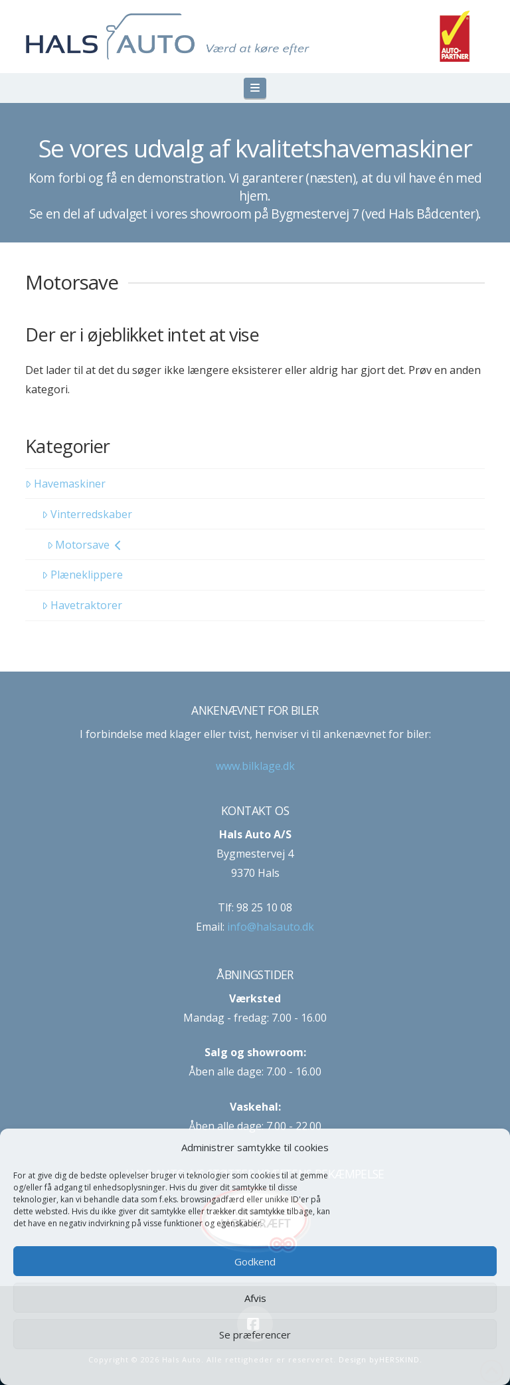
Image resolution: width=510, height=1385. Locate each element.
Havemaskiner (65, 483)
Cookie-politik (220, 1366)
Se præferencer (255, 1334)
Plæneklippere (82, 574)
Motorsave (84, 544)
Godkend (255, 1261)
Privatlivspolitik (281, 1366)
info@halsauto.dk (270, 926)
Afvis (255, 1298)
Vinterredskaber (87, 514)
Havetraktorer (82, 605)
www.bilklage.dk (255, 766)
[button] (255, 88)
